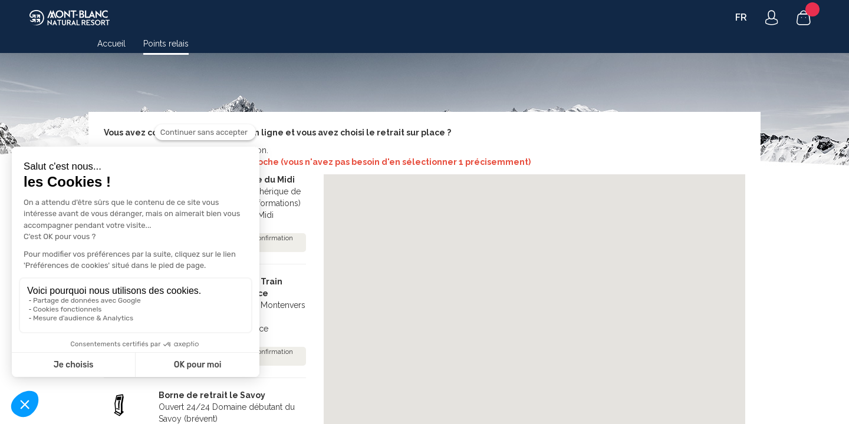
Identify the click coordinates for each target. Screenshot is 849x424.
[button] (554, 296)
